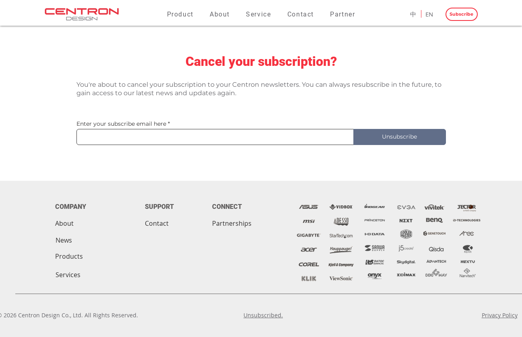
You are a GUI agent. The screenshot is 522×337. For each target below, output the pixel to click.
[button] (180, 14)
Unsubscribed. (263, 315)
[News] (63, 240)
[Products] (69, 256)
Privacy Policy (500, 315)
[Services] (68, 275)
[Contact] (157, 223)
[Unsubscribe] (399, 137)
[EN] (429, 14)
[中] (413, 14)
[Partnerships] (232, 223)
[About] (64, 223)
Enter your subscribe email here (121, 124)
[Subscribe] (462, 14)
